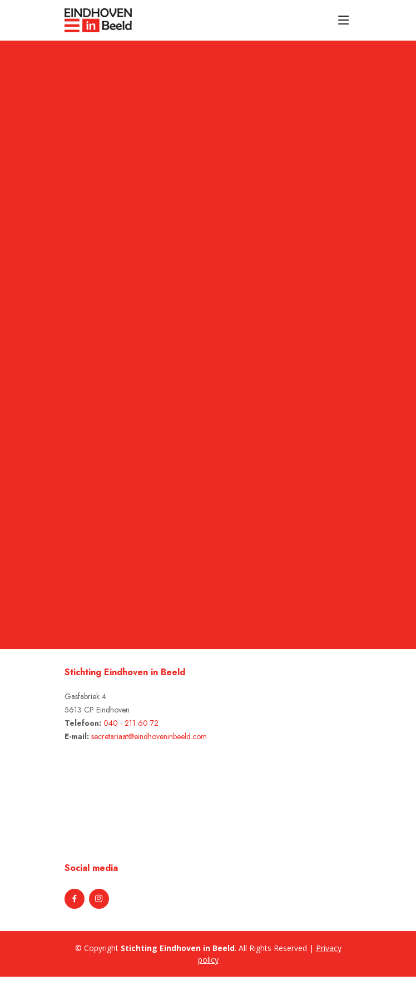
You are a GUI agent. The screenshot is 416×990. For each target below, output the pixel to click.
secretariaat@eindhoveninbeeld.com (149, 736)
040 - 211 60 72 (131, 723)
